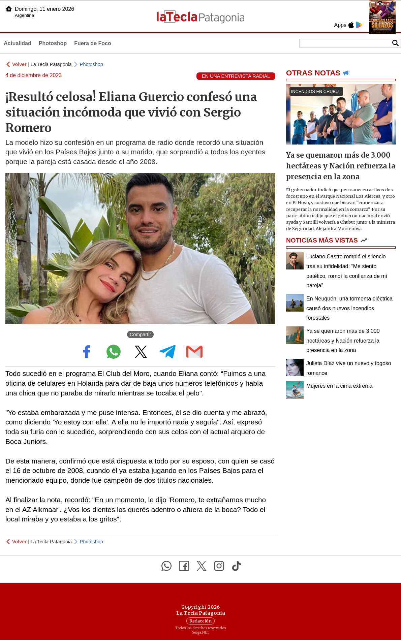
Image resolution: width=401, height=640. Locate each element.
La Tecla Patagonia (51, 64)
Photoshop (53, 43)
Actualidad (17, 43)
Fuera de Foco (92, 43)
